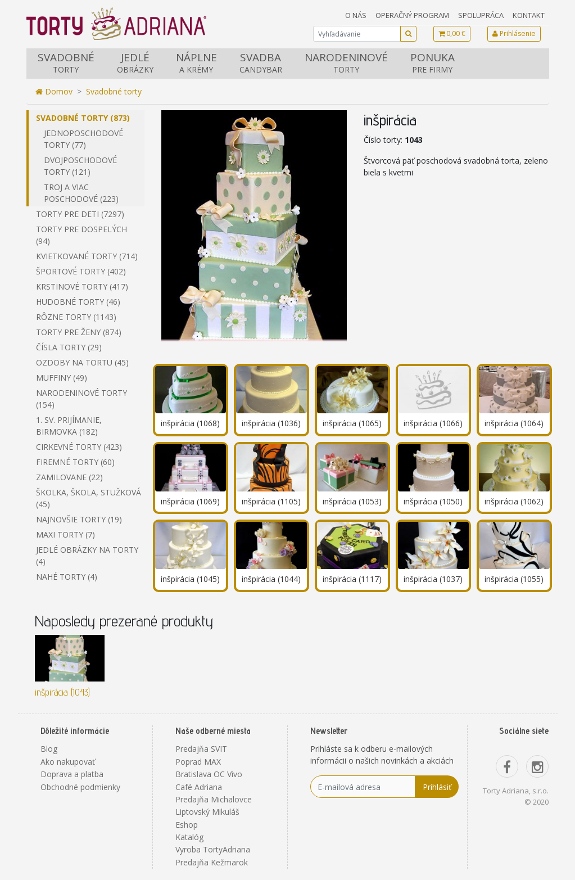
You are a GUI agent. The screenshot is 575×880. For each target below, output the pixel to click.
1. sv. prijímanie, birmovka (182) (69, 425)
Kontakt (529, 15)
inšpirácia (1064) (514, 423)
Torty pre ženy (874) (78, 332)
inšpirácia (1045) (190, 579)
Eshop (186, 824)
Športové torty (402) (81, 271)
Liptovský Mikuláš (207, 811)
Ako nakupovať (67, 761)
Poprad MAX (198, 761)
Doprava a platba (71, 774)
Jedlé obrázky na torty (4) (87, 555)
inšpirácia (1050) (433, 501)
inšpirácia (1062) (514, 501)
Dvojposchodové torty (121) (80, 166)
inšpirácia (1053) (352, 501)
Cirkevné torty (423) (79, 446)
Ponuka (432, 62)
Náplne (196, 62)
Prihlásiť (437, 787)
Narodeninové (346, 62)
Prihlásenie (514, 33)
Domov (54, 91)
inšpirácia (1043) (62, 692)
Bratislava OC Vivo (208, 774)
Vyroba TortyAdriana (212, 849)
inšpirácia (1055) (514, 579)
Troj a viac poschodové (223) (81, 193)
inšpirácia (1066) (433, 423)
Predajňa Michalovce (213, 799)
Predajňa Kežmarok (211, 862)
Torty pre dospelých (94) (81, 235)
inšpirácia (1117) (352, 579)
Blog (48, 748)
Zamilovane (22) (69, 477)
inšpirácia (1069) (190, 501)
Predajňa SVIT (201, 748)
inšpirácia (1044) (271, 579)
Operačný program (412, 15)
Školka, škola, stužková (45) (88, 498)
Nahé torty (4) (66, 576)
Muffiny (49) (61, 377)
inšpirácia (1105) (271, 501)
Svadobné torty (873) (83, 117)
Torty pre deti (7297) (80, 214)
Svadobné (66, 62)
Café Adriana (198, 787)
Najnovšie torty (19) (79, 519)
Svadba (260, 62)
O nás (355, 15)
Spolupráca (481, 15)
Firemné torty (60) (75, 462)
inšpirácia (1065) (352, 423)
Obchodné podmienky (80, 787)
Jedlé (135, 62)
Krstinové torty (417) (82, 286)
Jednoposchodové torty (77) (83, 139)
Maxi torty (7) (65, 534)
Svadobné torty (114, 91)
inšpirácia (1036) (271, 423)
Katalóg (189, 837)
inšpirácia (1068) (190, 423)
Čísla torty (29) (69, 347)
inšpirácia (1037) (433, 579)
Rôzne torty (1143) (76, 317)
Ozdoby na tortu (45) (82, 362)
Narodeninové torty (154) (81, 398)
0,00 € (451, 33)
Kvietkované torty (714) (87, 256)
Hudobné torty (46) (78, 301)
